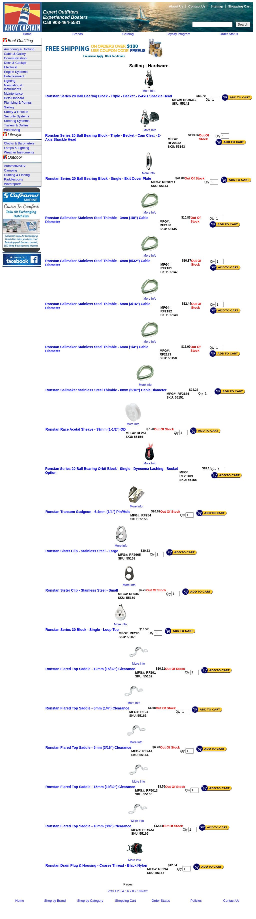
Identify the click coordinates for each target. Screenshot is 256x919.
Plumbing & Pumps (18, 102)
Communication (15, 58)
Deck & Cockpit (15, 63)
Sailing (9, 107)
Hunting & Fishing (17, 175)
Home (27, 34)
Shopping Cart (239, 6)
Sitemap (216, 6)
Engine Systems (16, 72)
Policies (196, 900)
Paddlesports (13, 179)
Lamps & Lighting (16, 148)
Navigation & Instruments (13, 87)
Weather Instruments (19, 152)
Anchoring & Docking (19, 49)
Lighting (10, 81)
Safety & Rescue (16, 112)
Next (144, 891)
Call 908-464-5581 (61, 22)
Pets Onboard (14, 98)
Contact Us (197, 6)
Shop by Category (90, 900)
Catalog (128, 34)
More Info (148, 91)
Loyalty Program (178, 34)
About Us (176, 6)
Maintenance (13, 93)
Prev (111, 891)
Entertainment (14, 76)
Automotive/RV (15, 166)
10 (138, 891)
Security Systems (16, 116)
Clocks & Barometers (19, 143)
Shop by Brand (55, 900)
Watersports (13, 184)
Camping (10, 170)
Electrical (10, 67)
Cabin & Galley (15, 54)
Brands (77, 34)
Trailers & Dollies (16, 125)
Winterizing (12, 130)
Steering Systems (17, 121)
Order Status (229, 34)
